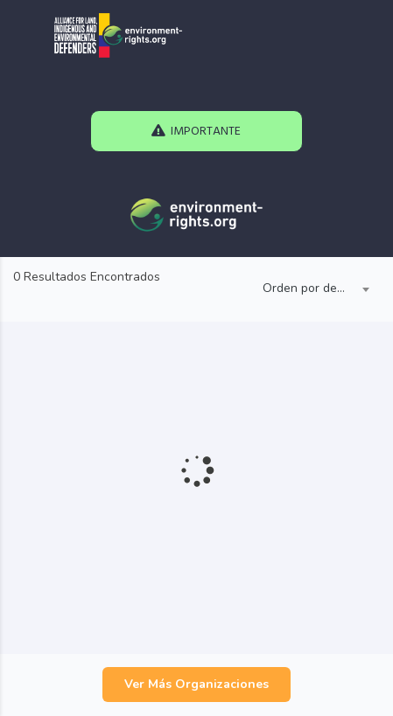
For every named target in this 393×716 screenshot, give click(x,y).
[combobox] (312, 289)
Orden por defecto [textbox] (312, 288)
